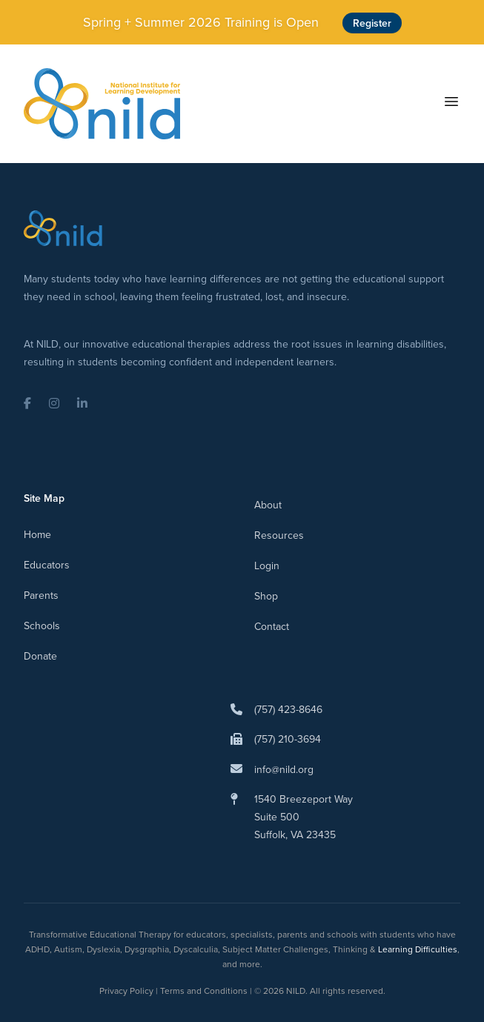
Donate (40, 655)
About (268, 504)
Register (372, 23)
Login (266, 565)
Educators (47, 564)
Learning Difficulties (417, 949)
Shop (266, 595)
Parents (41, 595)
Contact (271, 626)
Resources (279, 535)
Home (37, 534)
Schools (42, 625)
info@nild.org (284, 769)
